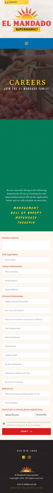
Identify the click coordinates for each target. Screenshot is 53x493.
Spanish (11, 2)
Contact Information (12, 266)
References (7, 388)
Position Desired (10, 237)
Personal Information (12, 296)
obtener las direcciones (26, 487)
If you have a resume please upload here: (22, 409)
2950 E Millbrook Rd (26, 484)
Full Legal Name (10, 254)
